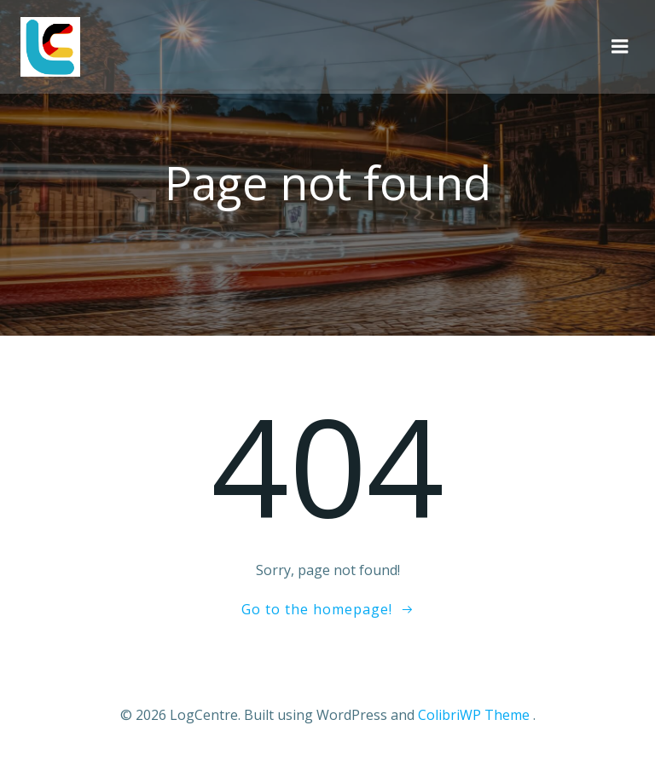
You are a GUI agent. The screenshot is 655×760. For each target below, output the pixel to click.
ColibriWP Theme (474, 714)
